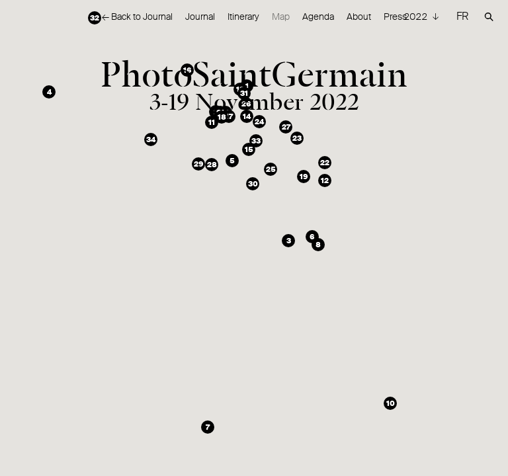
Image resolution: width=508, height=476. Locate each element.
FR (462, 16)
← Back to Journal (137, 16)
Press (395, 16)
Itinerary (243, 16)
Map (281, 16)
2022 (416, 16)
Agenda (318, 16)
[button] (246, 86)
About (359, 16)
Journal (200, 16)
